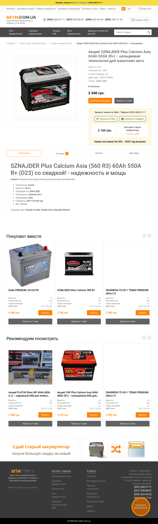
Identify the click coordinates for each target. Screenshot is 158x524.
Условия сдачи (132, 133)
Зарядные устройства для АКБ (98, 32)
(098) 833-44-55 (143, 494)
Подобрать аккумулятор (68, 8)
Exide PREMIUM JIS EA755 (23, 290)
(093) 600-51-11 (143, 487)
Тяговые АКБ (56, 32)
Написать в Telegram (132, 118)
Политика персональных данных (22, 487)
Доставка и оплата (25, 8)
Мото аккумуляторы (74, 32)
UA (129, 8)
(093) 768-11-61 (143, 498)
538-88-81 (75, 19)
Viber (75, 2)
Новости (111, 8)
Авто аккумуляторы (15, 32)
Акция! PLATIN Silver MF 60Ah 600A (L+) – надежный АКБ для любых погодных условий (29, 394)
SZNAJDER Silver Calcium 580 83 (76, 290)
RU (123, 8)
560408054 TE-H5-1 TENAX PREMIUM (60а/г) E (127, 292)
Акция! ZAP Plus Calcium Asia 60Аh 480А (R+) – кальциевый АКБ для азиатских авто (77, 394)
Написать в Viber (105, 118)
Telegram (83, 2)
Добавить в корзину (100, 100)
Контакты (10, 8)
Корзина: (140, 19)
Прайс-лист (145, 8)
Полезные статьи (90, 8)
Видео (103, 8)
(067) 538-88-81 (143, 490)
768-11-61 (114, 19)
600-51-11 (56, 19)
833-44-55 (95, 19)
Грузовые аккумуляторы (35, 32)
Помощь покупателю (46, 8)
